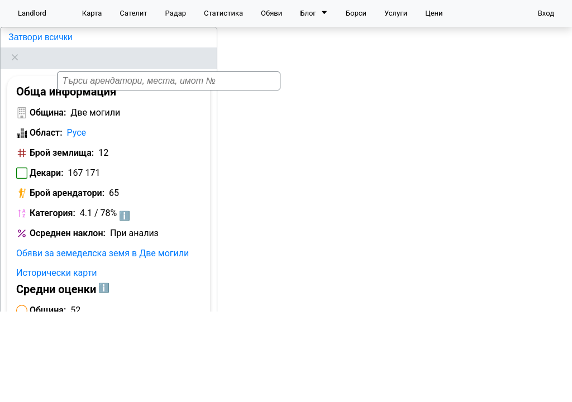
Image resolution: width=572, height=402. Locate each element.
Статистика (223, 13)
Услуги (395, 13)
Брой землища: (62, 138)
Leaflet (555, 388)
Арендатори (41, 381)
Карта (92, 13)
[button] (375, 206)
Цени (433, 13)
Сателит (133, 13)
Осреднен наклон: (68, 219)
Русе (77, 118)
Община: (48, 98)
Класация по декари (119, 381)
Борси (356, 13)
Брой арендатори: (67, 179)
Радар (175, 13)
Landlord (32, 13)
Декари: (47, 159)
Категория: (52, 199)
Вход (546, 13)
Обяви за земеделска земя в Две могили (102, 239)
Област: (46, 118)
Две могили (31, 37)
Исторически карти (56, 258)
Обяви (271, 13)
